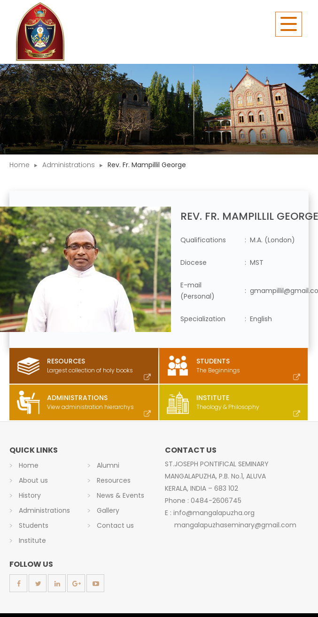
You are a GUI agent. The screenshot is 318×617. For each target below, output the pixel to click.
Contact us (115, 525)
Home (19, 165)
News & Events (120, 495)
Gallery (108, 510)
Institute (32, 540)
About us (33, 480)
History (30, 495)
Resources (114, 480)
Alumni (108, 465)
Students (33, 525)
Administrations (68, 165)
